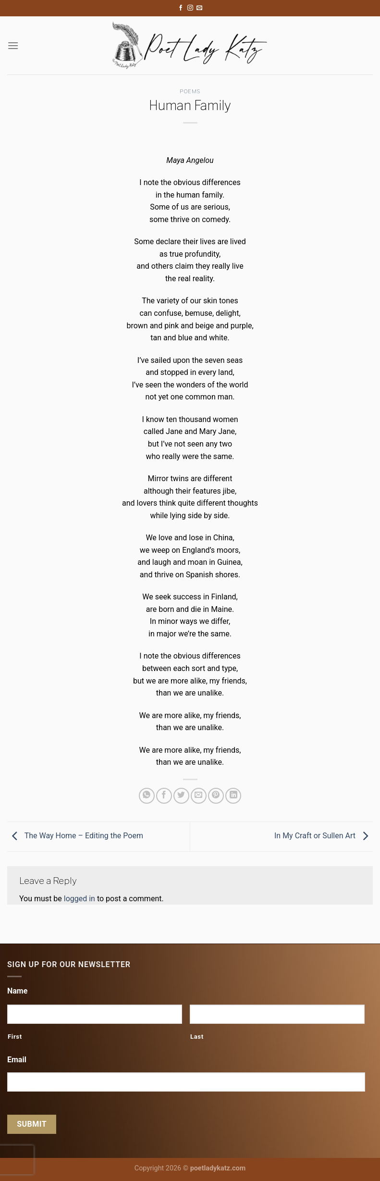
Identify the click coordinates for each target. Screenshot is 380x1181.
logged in (79, 898)
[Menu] (13, 45)
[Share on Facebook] (164, 796)
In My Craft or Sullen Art (323, 835)
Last (197, 1036)
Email (16, 1059)
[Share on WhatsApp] (147, 796)
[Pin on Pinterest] (216, 796)
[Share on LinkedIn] (233, 796)
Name (17, 990)
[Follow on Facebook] (181, 8)
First (15, 1036)
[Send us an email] (199, 8)
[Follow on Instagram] (190, 8)
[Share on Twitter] (181, 796)
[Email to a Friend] (199, 796)
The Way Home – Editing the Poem (75, 835)
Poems (190, 91)
